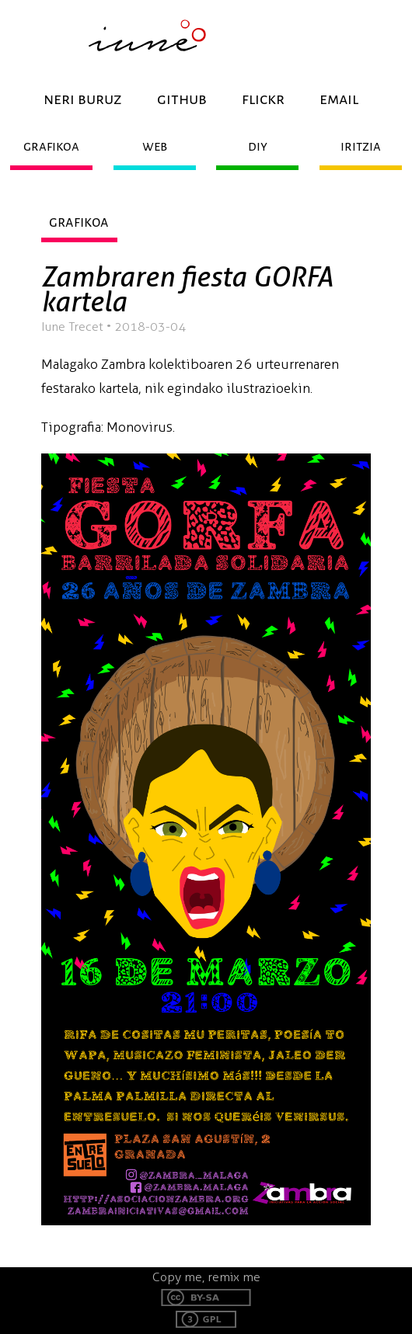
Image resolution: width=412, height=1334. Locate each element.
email (338, 99)
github (182, 99)
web (154, 146)
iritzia (360, 146)
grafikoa (51, 146)
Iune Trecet (72, 326)
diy (257, 146)
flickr (263, 99)
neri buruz (83, 99)
